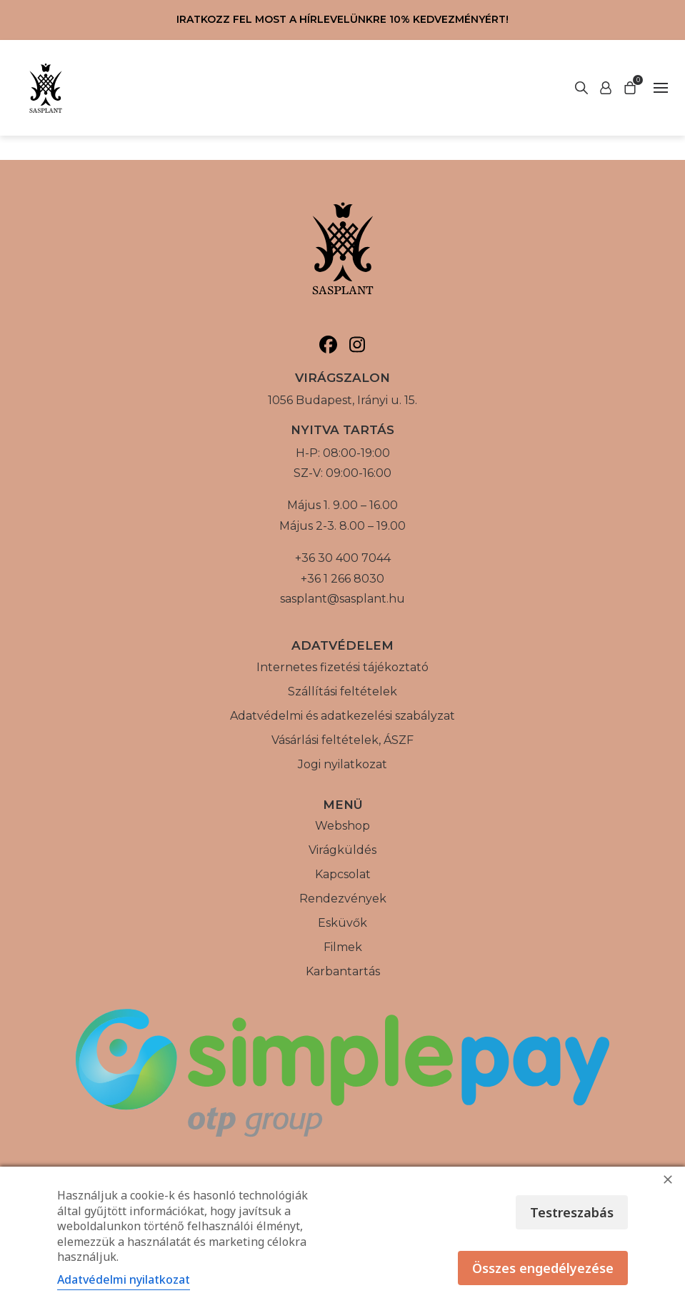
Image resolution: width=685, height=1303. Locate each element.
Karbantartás (343, 971)
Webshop (342, 825)
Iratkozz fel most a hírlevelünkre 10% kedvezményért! (342, 19)
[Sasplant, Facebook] (328, 344)
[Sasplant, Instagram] (357, 344)
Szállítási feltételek (342, 691)
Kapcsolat (343, 874)
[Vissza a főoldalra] (45, 87)
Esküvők (342, 923)
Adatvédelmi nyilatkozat (123, 1279)
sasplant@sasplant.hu (342, 598)
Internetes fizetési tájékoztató (342, 667)
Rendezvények (342, 898)
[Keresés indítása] (605, 88)
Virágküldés (342, 850)
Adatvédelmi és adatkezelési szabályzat (342, 716)
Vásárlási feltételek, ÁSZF (342, 740)
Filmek (343, 947)
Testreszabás (572, 1212)
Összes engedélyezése (543, 1268)
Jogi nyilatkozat (342, 764)
